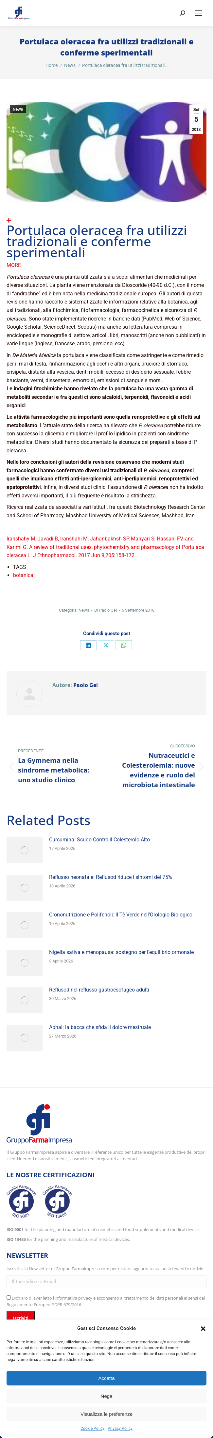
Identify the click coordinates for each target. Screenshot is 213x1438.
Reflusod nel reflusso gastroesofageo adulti (99, 990)
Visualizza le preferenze (106, 1414)
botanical (24, 575)
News (18, 109)
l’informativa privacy (72, 1298)
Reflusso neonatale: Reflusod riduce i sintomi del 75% (110, 877)
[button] (203, 1328)
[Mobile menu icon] (198, 13)
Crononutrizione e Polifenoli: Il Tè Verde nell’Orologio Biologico (120, 915)
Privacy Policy (120, 1428)
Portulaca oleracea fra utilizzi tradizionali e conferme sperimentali (97, 241)
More (14, 265)
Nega (107, 1396)
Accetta (106, 1378)
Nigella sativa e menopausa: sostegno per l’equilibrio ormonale (121, 952)
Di (105, 610)
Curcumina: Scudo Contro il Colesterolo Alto (99, 839)
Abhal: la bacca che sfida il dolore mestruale (100, 1027)
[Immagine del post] (25, 850)
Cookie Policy (92, 1428)
